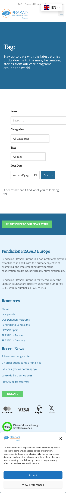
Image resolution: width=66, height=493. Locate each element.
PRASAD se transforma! (15, 381)
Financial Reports (33, 4)
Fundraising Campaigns (16, 324)
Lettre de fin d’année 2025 (17, 375)
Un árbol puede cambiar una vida (22, 362)
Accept (33, 475)
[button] (60, 438)
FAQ (20, 4)
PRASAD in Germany (14, 340)
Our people (8, 314)
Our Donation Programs (16, 319)
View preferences (33, 485)
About (5, 309)
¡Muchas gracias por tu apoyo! (19, 369)
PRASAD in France (12, 335)
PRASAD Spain (10, 330)
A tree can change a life (16, 356)
